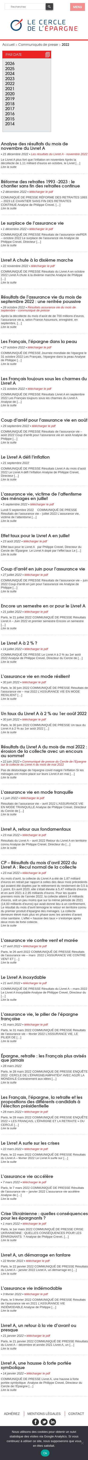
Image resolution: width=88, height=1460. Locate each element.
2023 (10, 78)
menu (77, 6)
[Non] (82, 1443)
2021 (10, 88)
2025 (10, 68)
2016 (10, 113)
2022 (10, 83)
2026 (10, 63)
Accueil (8, 44)
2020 (10, 93)
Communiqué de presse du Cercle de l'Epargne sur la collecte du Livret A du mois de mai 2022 (43, 763)
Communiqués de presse (38, 44)
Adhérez (12, 1414)
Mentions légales (44, 1414)
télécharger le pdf (41, 191)
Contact (76, 1414)
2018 (10, 103)
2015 (10, 118)
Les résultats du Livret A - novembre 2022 (59, 154)
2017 (10, 108)
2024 (10, 73)
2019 (10, 98)
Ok (45, 1453)
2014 (10, 123)
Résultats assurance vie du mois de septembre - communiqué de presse (38, 309)
